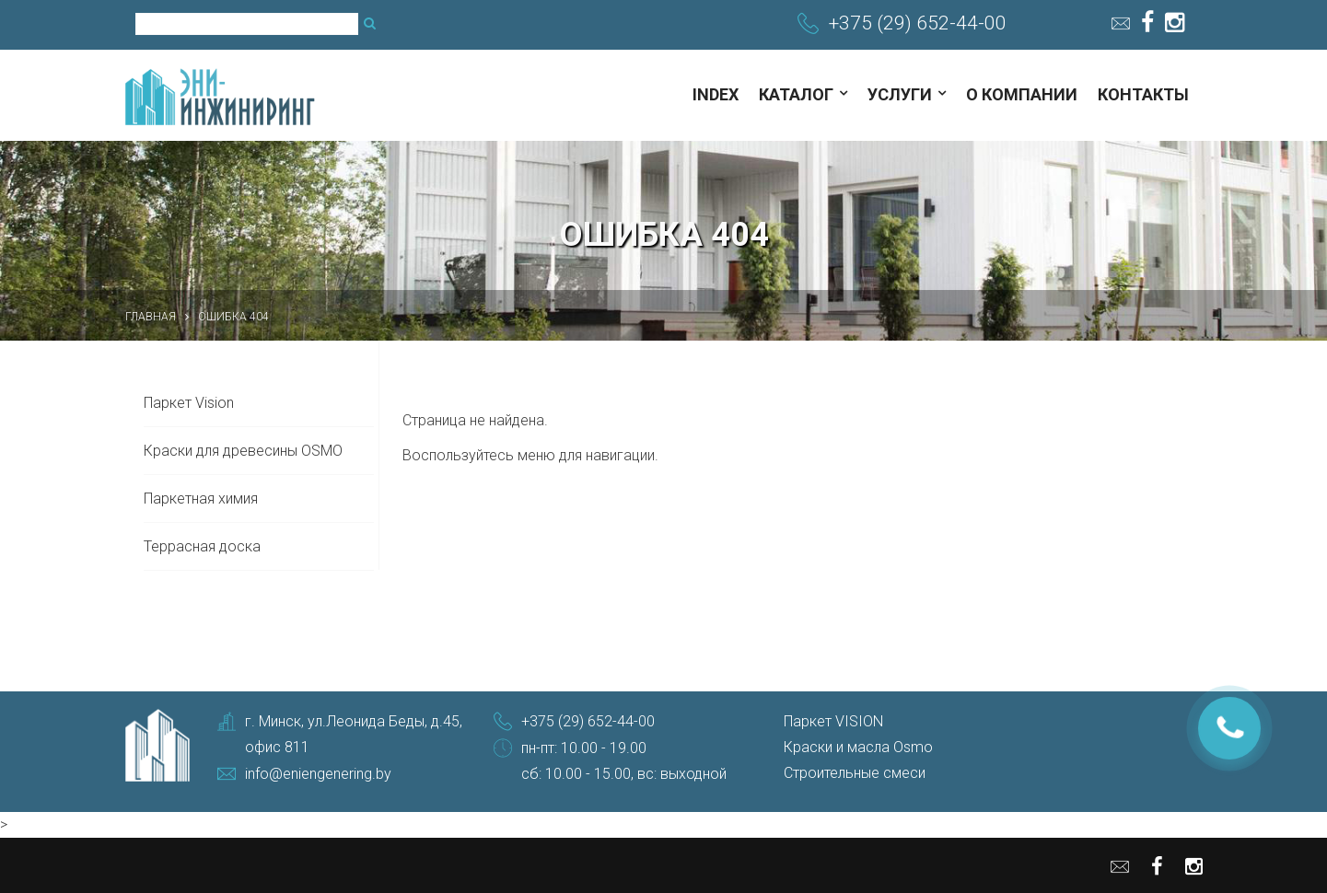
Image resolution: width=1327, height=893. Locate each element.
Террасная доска (202, 546)
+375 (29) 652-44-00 (918, 23)
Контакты (1143, 94)
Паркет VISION (833, 721)
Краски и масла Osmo (858, 747)
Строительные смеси (854, 773)
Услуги (899, 94)
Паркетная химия (201, 498)
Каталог (796, 94)
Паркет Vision (189, 403)
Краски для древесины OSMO (243, 450)
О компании (1021, 94)
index (716, 94)
